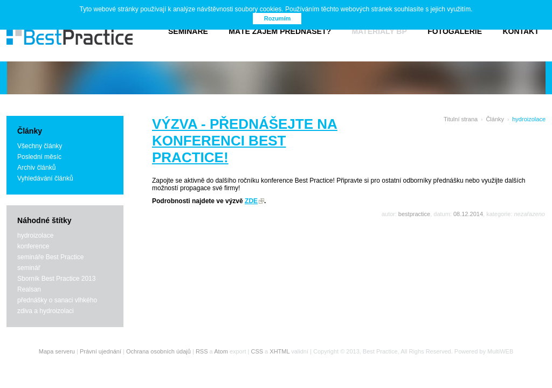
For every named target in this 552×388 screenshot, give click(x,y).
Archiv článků (36, 167)
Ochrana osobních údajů (158, 351)
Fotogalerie (454, 31)
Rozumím (277, 18)
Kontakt (520, 31)
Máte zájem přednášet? (280, 31)
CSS (257, 351)
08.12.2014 (468, 214)
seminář (28, 268)
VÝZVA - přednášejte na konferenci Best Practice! (244, 140)
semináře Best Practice (50, 257)
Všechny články (39, 146)
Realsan (29, 289)
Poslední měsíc (39, 157)
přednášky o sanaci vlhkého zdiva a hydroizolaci (57, 305)
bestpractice (414, 214)
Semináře (188, 31)
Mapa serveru (57, 351)
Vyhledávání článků (45, 178)
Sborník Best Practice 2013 (56, 278)
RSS (202, 351)
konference (33, 246)
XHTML (279, 351)
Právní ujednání (100, 351)
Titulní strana (461, 119)
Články (495, 119)
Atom (221, 351)
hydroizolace (35, 235)
